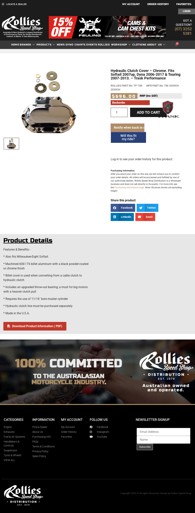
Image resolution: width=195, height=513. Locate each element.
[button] (123, 208)
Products (45, 44)
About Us (156, 44)
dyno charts (76, 44)
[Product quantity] (119, 112)
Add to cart (148, 112)
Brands (27, 44)
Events (91, 44)
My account (131, 4)
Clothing (139, 44)
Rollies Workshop (114, 44)
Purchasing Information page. (129, 187)
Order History (158, 4)
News (61, 44)
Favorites (183, 4)
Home (15, 44)
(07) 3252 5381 (183, 31)
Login (186, 11)
